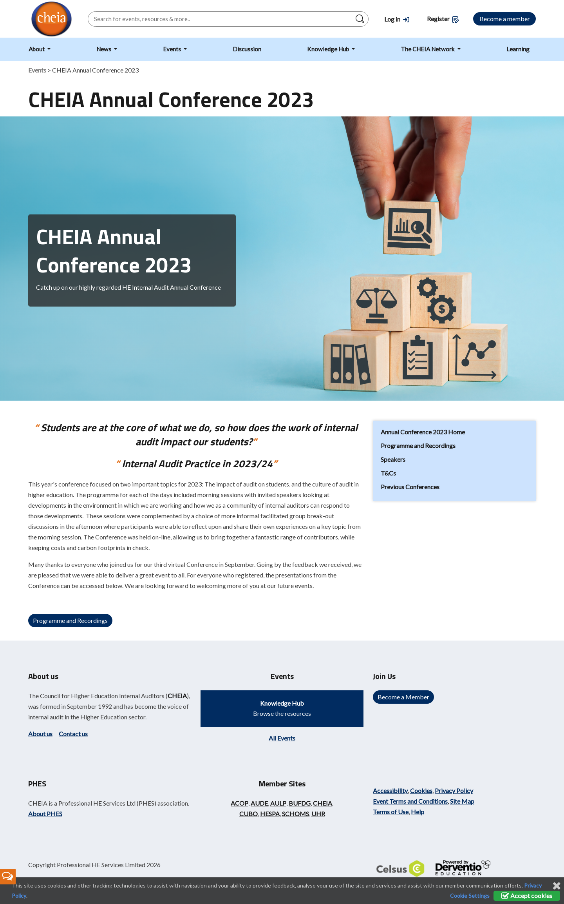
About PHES (45, 813)
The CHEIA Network (428, 49)
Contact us (73, 733)
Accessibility (390, 790)
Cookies (421, 790)
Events (172, 49)
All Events (282, 738)
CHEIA (177, 695)
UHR (318, 813)
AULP (278, 803)
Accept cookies (526, 895)
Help (417, 811)
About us (40, 733)
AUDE (259, 803)
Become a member (504, 18)
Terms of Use (391, 811)
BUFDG (300, 803)
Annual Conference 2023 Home (423, 432)
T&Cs (388, 473)
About (37, 49)
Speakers (393, 459)
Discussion (247, 49)
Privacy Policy (454, 790)
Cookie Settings (470, 895)
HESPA (270, 813)
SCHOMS (295, 813)
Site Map (462, 801)
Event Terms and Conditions (410, 801)
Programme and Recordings (70, 620)
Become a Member (403, 697)
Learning (518, 49)
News (104, 49)
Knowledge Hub (328, 49)
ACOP (239, 803)
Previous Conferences (410, 486)
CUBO (248, 813)
